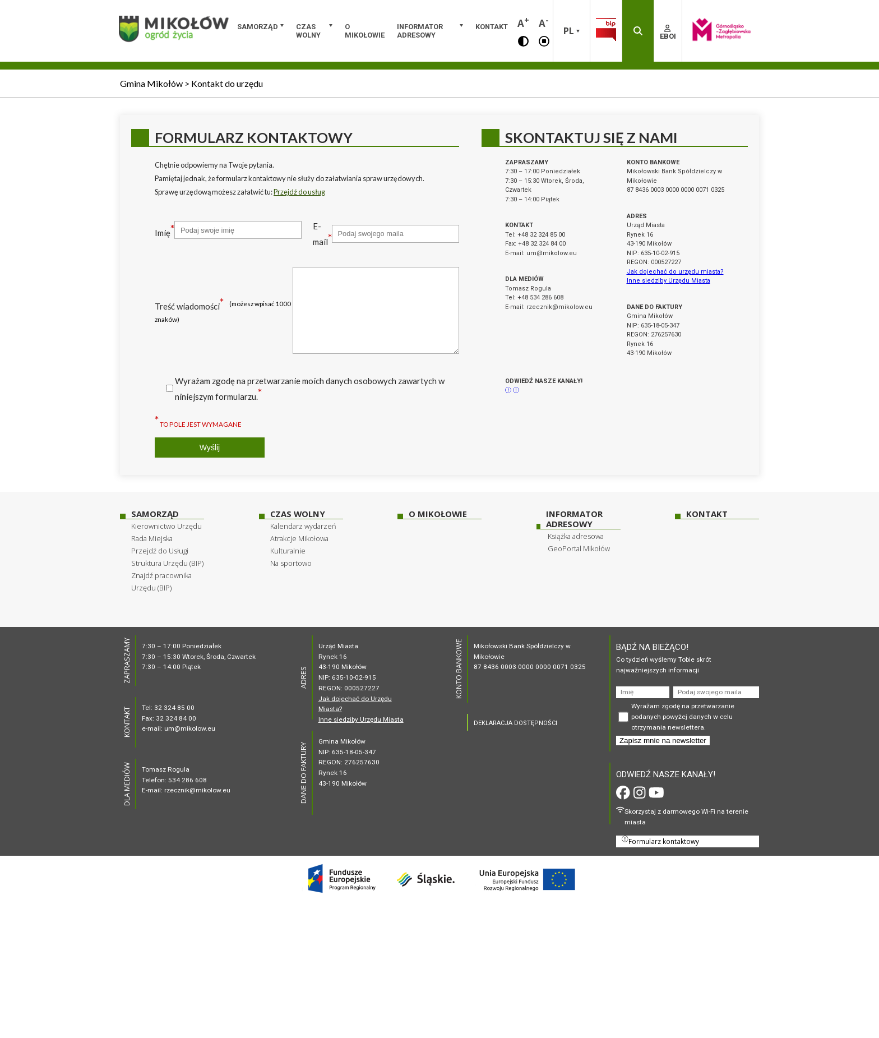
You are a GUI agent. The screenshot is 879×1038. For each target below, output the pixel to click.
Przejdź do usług (299, 191)
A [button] (523, 22)
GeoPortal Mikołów (579, 548)
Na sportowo (291, 563)
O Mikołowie (365, 30)
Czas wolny (308, 30)
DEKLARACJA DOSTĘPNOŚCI (515, 723)
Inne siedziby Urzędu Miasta (668, 280)
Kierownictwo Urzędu (166, 526)
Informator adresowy (420, 30)
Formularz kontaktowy (660, 841)
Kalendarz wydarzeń (303, 526)
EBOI (668, 32)
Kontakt (491, 26)
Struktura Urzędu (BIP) (167, 563)
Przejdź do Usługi (159, 551)
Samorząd (257, 26)
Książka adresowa (576, 536)
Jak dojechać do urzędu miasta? (675, 271)
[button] (523, 40)
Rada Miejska (152, 538)
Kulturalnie (288, 551)
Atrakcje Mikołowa (299, 538)
